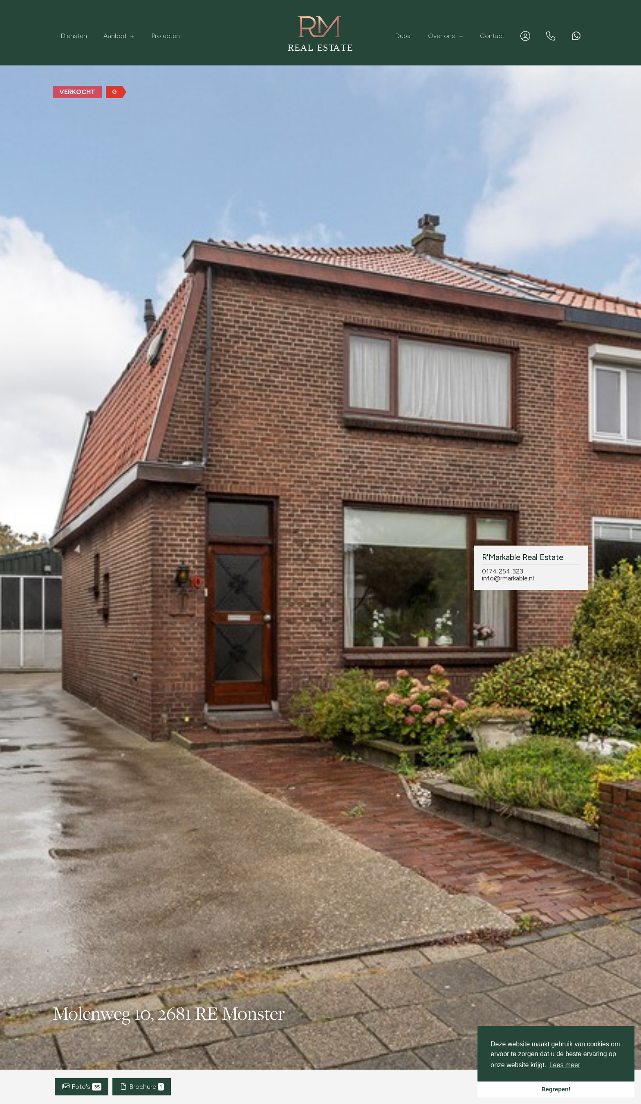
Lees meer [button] (564, 1064)
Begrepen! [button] (555, 1089)
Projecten (165, 36)
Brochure (141, 1087)
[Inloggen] (525, 36)
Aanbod (119, 36)
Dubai (403, 36)
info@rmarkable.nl (508, 578)
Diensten (74, 36)
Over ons (446, 36)
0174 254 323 (502, 571)
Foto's (82, 1087)
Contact (492, 36)
